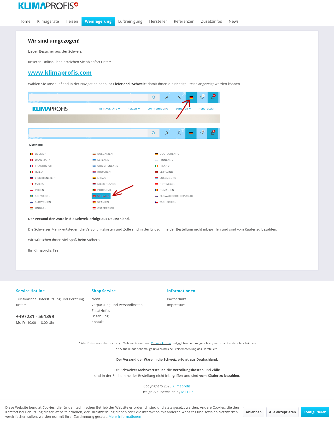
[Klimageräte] (48, 21)
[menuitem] (25, 21)
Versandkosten (161, 343)
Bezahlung (100, 316)
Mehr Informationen (125, 416)
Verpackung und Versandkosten (117, 305)
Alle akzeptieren (282, 412)
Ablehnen (254, 412)
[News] (233, 21)
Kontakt (98, 321)
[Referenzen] (184, 21)
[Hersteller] (158, 21)
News (96, 299)
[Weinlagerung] (98, 21)
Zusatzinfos (101, 310)
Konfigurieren (315, 412)
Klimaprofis (181, 386)
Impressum (176, 305)
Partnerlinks (177, 299)
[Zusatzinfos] (211, 21)
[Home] (25, 21)
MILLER (187, 392)
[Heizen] (72, 21)
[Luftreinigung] (130, 21)
